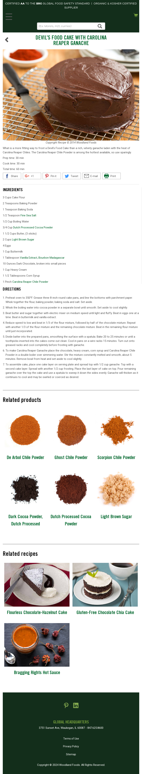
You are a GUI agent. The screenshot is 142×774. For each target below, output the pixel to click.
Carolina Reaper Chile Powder (30, 281)
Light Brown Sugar (23, 239)
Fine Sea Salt (28, 215)
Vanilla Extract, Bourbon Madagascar (42, 257)
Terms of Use (71, 738)
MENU (8, 16)
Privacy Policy (71, 746)
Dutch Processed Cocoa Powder (33, 227)
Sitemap (71, 754)
